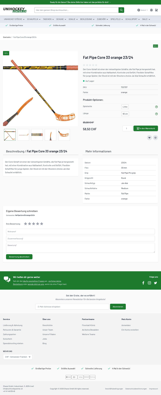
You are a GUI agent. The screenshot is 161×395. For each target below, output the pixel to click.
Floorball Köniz (88, 325)
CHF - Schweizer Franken (18, 357)
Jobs (45, 339)
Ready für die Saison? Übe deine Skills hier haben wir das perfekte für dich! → (80, 2)
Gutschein (7, 339)
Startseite (7, 37)
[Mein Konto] (151, 10)
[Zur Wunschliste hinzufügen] (149, 137)
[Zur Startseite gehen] (15, 10)
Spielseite (87, 106)
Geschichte (48, 325)
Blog (45, 343)
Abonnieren (118, 306)
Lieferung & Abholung (12, 325)
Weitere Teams (88, 334)
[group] (90, 65)
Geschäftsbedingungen (114, 389)
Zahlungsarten (9, 334)
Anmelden (126, 325)
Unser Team (48, 329)
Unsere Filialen (49, 334)
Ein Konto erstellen (130, 329)
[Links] (125, 106)
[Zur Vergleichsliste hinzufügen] (155, 137)
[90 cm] (125, 113)
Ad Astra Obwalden (90, 329)
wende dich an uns (36, 284)
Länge (86, 113)
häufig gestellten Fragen (34, 281)
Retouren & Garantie (12, 329)
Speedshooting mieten (13, 343)
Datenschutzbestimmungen (136, 389)
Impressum (153, 389)
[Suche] (121, 10)
